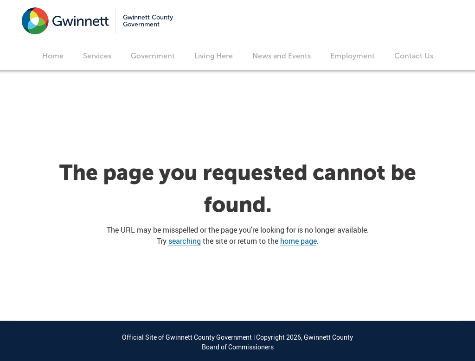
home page (298, 241)
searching (184, 241)
